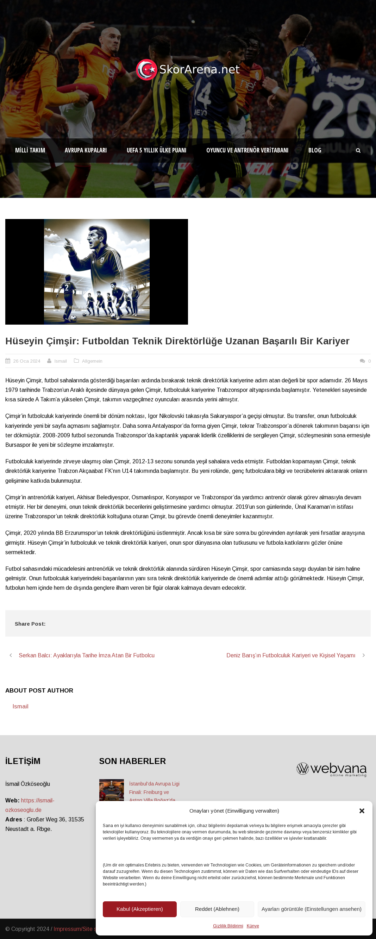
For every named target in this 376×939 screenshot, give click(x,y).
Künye (253, 926)
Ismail (61, 361)
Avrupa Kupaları (86, 150)
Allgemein (92, 361)
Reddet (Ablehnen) (217, 909)
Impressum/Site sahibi (81, 929)
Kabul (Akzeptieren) (140, 909)
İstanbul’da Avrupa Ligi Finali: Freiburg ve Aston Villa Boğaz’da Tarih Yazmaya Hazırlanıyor (154, 800)
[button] (361, 810)
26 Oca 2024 (26, 361)
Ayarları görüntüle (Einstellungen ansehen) (312, 909)
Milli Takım (30, 150)
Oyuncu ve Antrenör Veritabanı (247, 150)
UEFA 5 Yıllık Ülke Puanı (157, 150)
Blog (314, 150)
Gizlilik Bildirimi (228, 926)
